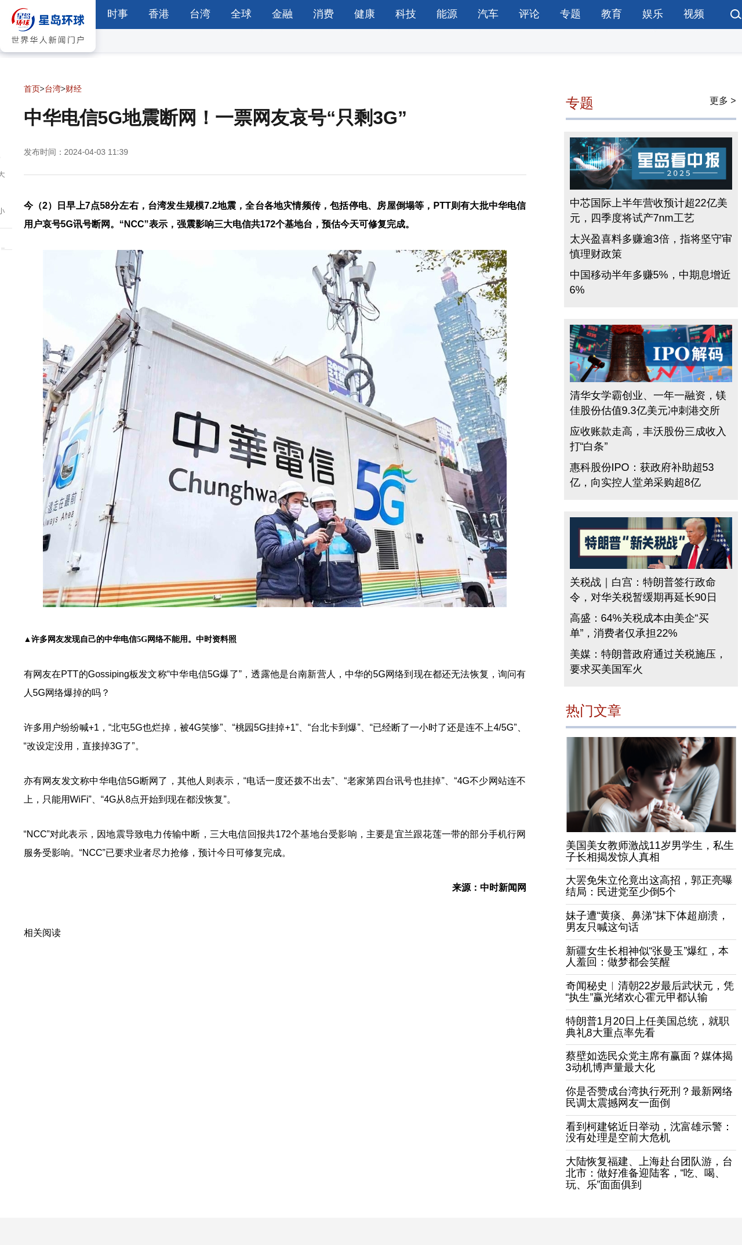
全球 (241, 14)
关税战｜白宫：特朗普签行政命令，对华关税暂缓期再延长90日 (643, 589)
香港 (158, 14)
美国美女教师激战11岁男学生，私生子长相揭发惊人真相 (650, 851)
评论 (529, 14)
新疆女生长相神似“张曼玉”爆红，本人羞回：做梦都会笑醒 (647, 956)
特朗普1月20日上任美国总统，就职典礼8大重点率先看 (647, 1027)
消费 (323, 14)
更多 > (723, 101)
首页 (32, 88)
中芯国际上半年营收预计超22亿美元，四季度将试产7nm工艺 (649, 210)
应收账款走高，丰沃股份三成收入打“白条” (648, 439)
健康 (364, 14)
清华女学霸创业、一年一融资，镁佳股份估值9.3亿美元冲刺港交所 (648, 403)
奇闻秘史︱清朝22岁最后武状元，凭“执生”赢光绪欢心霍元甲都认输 (650, 991)
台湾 (200, 14)
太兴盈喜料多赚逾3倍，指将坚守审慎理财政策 (651, 246)
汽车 (488, 14)
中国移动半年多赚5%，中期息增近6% (650, 282)
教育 (611, 14)
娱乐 (652, 14)
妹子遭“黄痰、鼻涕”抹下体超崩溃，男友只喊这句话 (647, 921)
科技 (405, 14)
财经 (74, 88)
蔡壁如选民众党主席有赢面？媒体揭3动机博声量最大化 (649, 1061)
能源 (447, 14)
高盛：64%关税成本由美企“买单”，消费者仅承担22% (639, 625)
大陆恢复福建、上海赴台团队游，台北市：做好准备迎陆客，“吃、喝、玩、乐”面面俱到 (649, 1173)
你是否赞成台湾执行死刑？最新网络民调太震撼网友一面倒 (649, 1097)
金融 (282, 14)
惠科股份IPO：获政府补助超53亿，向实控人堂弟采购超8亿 (642, 475)
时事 (117, 14)
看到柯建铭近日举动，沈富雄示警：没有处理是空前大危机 (649, 1132)
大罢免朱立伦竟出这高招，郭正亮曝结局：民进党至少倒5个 (649, 886)
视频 (693, 14)
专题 (570, 14)
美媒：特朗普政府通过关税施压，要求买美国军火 (648, 661)
